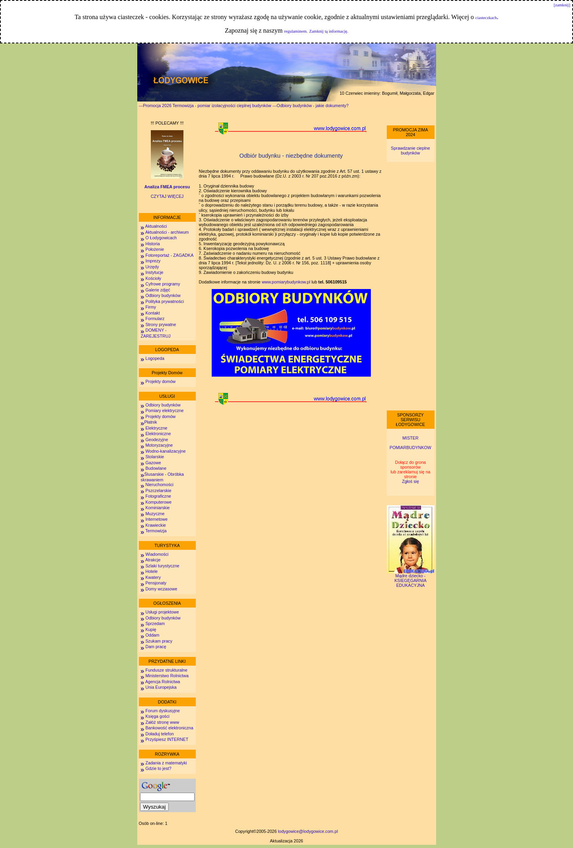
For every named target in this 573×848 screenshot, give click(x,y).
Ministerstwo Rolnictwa (166, 675)
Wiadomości (156, 554)
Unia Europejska (160, 687)
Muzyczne (154, 513)
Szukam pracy (158, 641)
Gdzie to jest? (158, 768)
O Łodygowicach (161, 237)
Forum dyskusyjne (162, 710)
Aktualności (155, 226)
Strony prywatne (160, 324)
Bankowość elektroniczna (169, 727)
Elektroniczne (157, 433)
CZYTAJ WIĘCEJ (167, 196)
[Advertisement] (411, 286)
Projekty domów (160, 381)
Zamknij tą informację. (328, 31)
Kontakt (152, 313)
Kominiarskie (157, 507)
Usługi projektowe (162, 612)
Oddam (152, 635)
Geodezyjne (156, 439)
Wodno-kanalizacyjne (165, 451)
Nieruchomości (159, 484)
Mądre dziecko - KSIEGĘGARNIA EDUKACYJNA (411, 578)
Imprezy (152, 260)
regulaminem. (296, 31)
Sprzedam (155, 623)
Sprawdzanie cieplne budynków (410, 150)
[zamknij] (562, 5)
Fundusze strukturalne (166, 670)
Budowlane (155, 468)
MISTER (410, 438)
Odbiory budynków (162, 295)
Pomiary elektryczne (164, 410)
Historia (152, 243)
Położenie (154, 249)
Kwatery (153, 577)
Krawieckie (155, 525)
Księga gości (157, 716)
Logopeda (154, 358)
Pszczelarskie (158, 490)
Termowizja (155, 530)
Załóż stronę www (162, 722)
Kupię (150, 629)
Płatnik (150, 422)
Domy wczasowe (161, 588)
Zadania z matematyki (166, 762)
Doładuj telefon (159, 733)
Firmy (150, 307)
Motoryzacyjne (159, 445)
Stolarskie (154, 456)
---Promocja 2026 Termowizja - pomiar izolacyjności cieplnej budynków (205, 105)
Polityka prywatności (164, 301)
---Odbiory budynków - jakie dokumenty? (311, 105)
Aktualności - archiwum (167, 232)
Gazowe (153, 462)
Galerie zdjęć (157, 289)
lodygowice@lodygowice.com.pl (308, 831)
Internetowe (156, 519)
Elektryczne (156, 428)
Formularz (154, 318)
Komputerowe (158, 502)
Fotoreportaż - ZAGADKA (169, 255)
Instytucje (154, 272)
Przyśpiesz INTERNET (166, 739)
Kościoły (153, 278)
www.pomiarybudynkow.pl (287, 281)
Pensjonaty (155, 582)
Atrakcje (153, 559)
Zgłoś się (410, 481)
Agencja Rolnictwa (162, 681)
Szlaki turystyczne (162, 565)
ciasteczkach (486, 18)
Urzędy (152, 266)
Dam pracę (155, 646)
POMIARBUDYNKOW (410, 447)
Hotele (151, 571)
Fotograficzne (158, 496)
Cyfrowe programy (162, 283)
